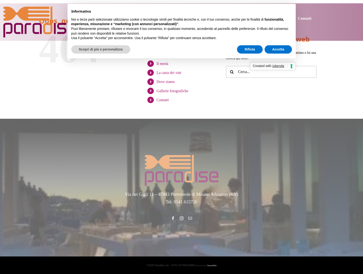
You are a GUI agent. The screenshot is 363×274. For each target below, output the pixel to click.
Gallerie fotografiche (172, 91)
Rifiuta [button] (250, 49)
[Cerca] (232, 72)
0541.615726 (185, 201)
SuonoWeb (212, 265)
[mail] (190, 218)
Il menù (162, 64)
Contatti (162, 100)
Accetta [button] (278, 49)
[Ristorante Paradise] (40, 8)
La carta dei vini (168, 73)
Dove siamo (165, 82)
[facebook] (173, 218)
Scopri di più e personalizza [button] (101, 49)
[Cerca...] (271, 72)
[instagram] (182, 218)
